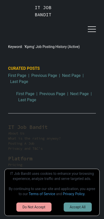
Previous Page (44, 75)
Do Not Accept (34, 207)
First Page (17, 75)
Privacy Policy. (74, 194)
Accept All (78, 207)
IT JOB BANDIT (43, 11)
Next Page (71, 75)
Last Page (19, 81)
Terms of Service (42, 194)
